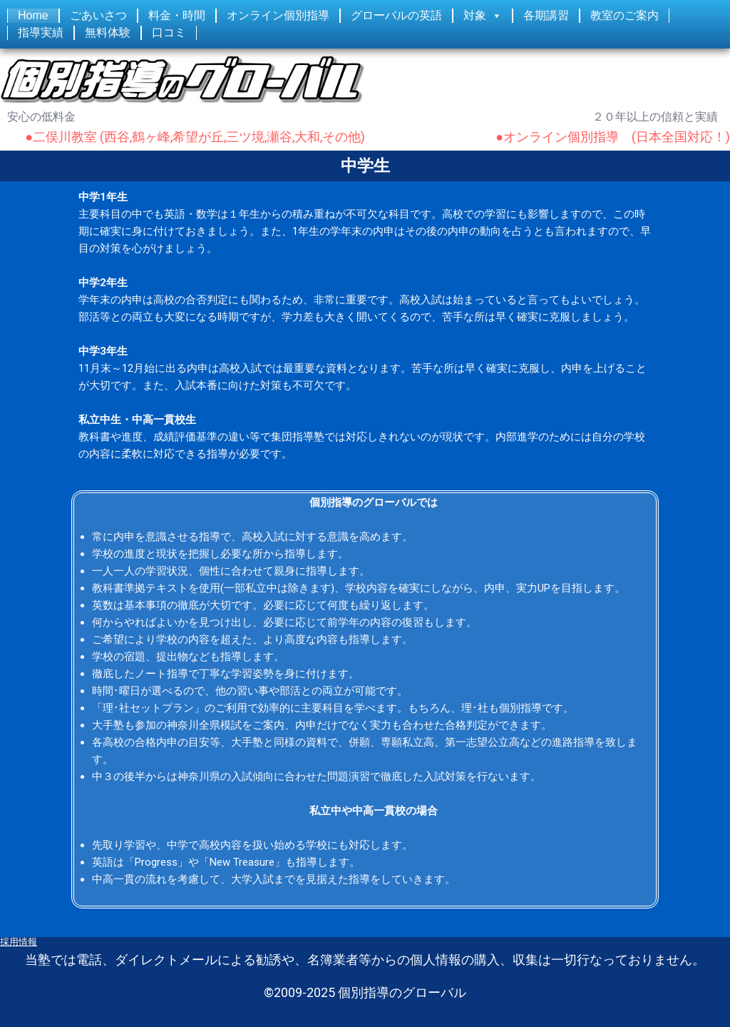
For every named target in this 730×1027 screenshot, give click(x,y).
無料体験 (107, 32)
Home (33, 15)
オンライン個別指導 (278, 15)
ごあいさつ (98, 15)
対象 (474, 15)
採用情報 (18, 941)
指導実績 (40, 32)
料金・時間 (176, 15)
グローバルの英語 (396, 15)
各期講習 (546, 15)
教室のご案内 (624, 15)
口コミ (169, 32)
